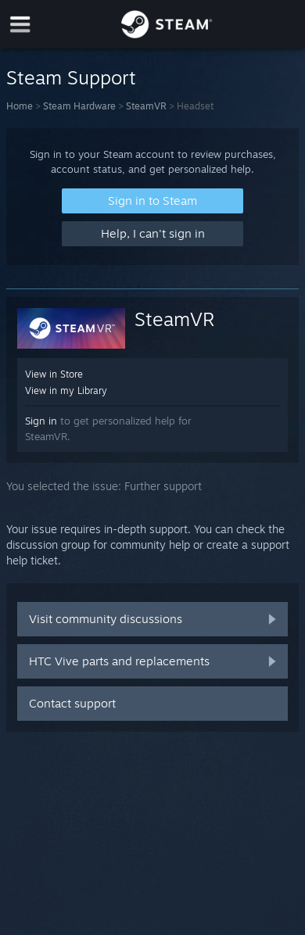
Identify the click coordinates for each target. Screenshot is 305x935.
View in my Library (66, 390)
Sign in (41, 420)
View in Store (54, 374)
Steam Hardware (79, 106)
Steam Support (71, 77)
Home (19, 106)
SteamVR (146, 106)
